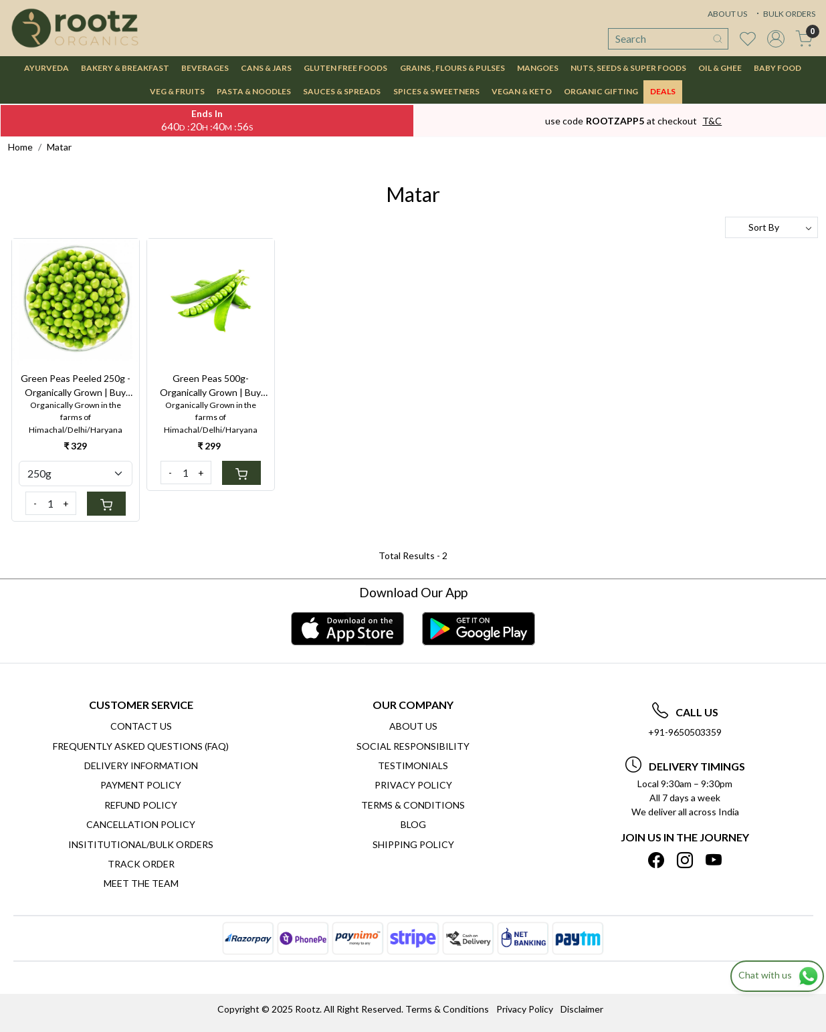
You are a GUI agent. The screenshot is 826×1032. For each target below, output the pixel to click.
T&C (712, 120)
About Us (413, 726)
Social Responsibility (413, 746)
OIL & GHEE (720, 68)
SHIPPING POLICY (413, 844)
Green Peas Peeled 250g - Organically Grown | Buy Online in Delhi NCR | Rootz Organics (75, 386)
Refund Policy (140, 805)
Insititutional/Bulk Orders (140, 844)
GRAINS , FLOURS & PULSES (452, 68)
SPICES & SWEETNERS (436, 91)
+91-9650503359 (685, 732)
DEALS (663, 91)
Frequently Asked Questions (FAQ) (141, 746)
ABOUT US (727, 14)
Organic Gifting (601, 91)
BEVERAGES (205, 68)
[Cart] (106, 504)
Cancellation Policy (140, 824)
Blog (413, 824)
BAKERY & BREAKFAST (125, 68)
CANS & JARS (266, 68)
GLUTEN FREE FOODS (345, 68)
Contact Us (141, 726)
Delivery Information (141, 765)
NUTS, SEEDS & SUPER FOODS (628, 68)
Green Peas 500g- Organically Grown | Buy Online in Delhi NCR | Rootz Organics (210, 386)
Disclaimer (581, 1009)
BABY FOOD (777, 68)
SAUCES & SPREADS (342, 91)
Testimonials (413, 765)
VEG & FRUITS (177, 91)
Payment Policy (140, 785)
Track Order (141, 863)
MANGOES (537, 68)
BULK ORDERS (784, 14)
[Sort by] (771, 227)
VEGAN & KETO (522, 91)
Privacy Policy (413, 785)
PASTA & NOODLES (254, 91)
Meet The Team (141, 883)
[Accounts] (776, 38)
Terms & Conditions (413, 805)
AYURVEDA (46, 68)
